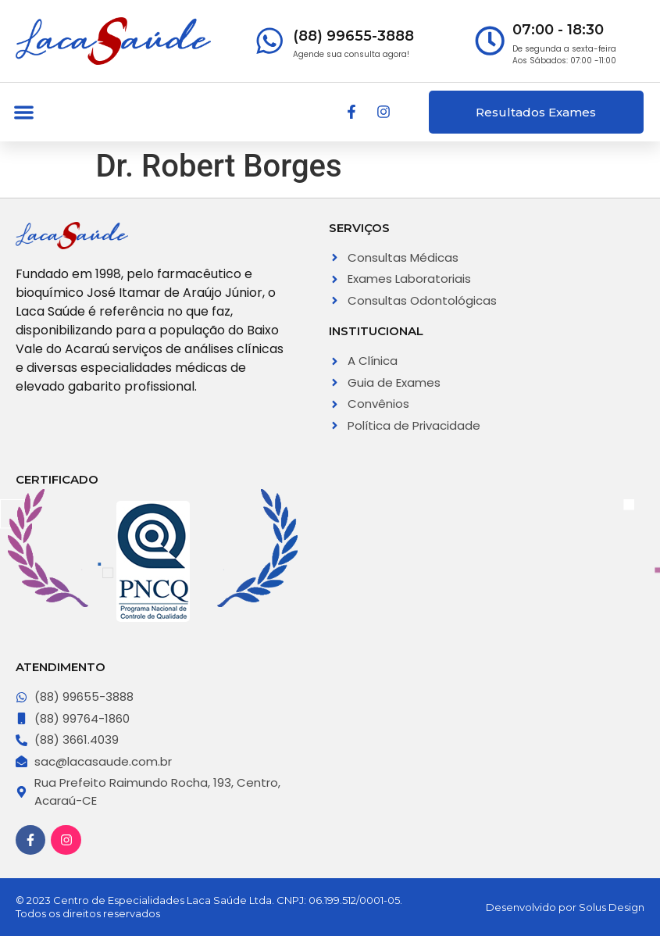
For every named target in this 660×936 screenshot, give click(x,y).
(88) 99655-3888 (353, 36)
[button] (24, 112)
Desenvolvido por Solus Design (565, 907)
